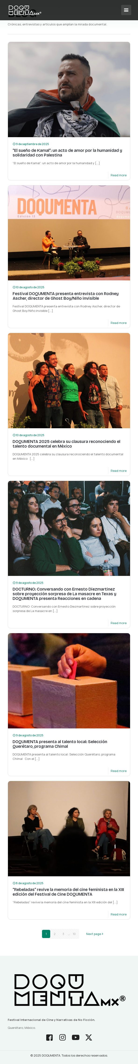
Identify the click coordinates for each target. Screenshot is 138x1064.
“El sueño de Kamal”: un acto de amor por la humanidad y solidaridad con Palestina (67, 153)
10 (74, 934)
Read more (119, 175)
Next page (95, 934)
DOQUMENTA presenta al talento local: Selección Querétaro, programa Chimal (60, 744)
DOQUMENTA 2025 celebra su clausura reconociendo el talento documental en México (66, 444)
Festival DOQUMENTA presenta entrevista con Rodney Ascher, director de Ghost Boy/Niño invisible (66, 296)
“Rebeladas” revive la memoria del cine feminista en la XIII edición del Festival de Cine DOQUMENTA (68, 892)
